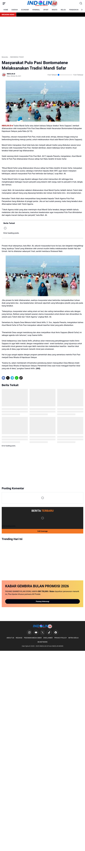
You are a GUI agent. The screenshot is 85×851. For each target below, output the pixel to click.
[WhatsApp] (16, 378)
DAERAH (15, 10)
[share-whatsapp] (25, 378)
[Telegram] (12, 378)
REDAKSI (19, 638)
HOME (5, 10)
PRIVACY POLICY (60, 638)
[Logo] (42, 626)
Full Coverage (42, 531)
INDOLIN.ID (44, 646)
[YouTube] (36, 632)
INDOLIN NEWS (57, 646)
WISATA (54, 10)
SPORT (45, 10)
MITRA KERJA (73, 638)
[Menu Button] (4, 3)
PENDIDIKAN (74, 10)
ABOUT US (10, 638)
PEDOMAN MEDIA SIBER (33, 638)
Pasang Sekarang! (42, 601)
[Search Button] (81, 3)
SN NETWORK (42, 642)
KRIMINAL (36, 10)
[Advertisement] (42, 36)
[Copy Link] (21, 378)
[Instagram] (29, 632)
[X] (8, 378)
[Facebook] (3, 378)
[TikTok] (49, 632)
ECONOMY (25, 10)
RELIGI (63, 10)
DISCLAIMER (48, 638)
